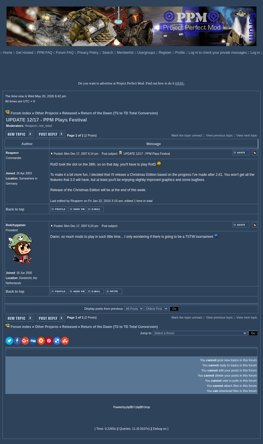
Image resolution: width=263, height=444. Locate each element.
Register (165, 53)
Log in (255, 53)
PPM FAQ (45, 53)
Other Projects (46, 113)
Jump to (145, 333)
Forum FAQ (65, 53)
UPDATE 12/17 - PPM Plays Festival (46, 120)
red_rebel (45, 125)
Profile (180, 53)
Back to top (15, 209)
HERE (179, 83)
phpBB (129, 407)
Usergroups (146, 53)
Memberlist (125, 53)
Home (8, 53)
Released (69, 113)
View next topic (246, 135)
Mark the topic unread (186, 135)
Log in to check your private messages (218, 53)
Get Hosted (25, 53)
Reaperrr (31, 125)
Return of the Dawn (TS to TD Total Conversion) (119, 113)
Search (108, 53)
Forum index (21, 113)
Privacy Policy (88, 53)
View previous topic (219, 135)
